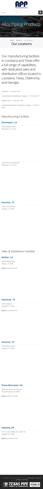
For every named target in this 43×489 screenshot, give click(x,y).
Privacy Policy (31, 478)
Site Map (25, 479)
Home (12, 40)
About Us (19, 40)
